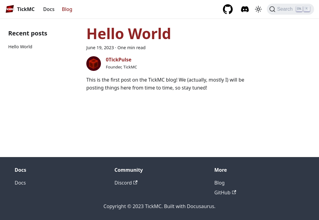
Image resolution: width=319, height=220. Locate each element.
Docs (49, 9)
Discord (125, 182)
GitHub (225, 192)
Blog (67, 9)
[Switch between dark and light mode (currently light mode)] (258, 9)
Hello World (20, 47)
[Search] (290, 9)
